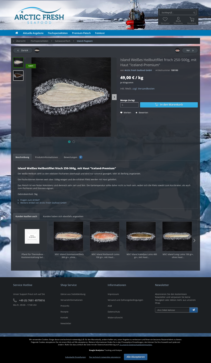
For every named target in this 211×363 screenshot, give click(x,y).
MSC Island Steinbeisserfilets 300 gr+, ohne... (69, 256)
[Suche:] (177, 12)
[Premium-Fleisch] (81, 33)
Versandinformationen (72, 300)
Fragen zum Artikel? (29, 200)
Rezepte (64, 311)
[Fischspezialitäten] (58, 33)
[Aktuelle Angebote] (33, 33)
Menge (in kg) (127, 100)
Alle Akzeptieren (136, 356)
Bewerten (142, 112)
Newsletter (66, 323)
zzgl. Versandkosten (143, 88)
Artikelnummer (162, 70)
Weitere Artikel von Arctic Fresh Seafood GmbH (42, 202)
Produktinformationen (46, 157)
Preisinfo (65, 305)
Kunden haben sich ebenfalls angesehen (63, 216)
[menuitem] (178, 12)
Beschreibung (22, 157)
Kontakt (64, 317)
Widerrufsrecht (115, 317)
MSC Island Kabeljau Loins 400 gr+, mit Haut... (142, 256)
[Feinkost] (100, 33)
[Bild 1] (69, 142)
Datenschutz (114, 311)
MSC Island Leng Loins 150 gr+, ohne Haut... (178, 256)
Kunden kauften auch (26, 216)
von (122, 70)
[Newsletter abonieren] (172, 310)
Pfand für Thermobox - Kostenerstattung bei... (33, 256)
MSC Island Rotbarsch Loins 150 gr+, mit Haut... (105, 256)
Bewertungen (73, 157)
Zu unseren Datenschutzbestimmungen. (136, 344)
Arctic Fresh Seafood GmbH (138, 70)
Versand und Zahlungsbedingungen (125, 300)
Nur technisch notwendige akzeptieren (105, 357)
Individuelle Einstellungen (75, 357)
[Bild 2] (74, 142)
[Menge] (129, 104)
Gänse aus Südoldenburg (73, 294)
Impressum (113, 294)
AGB (110, 305)
